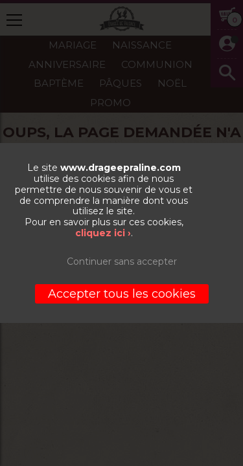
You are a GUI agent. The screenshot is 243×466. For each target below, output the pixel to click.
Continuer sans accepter (122, 261)
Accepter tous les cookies (122, 294)
